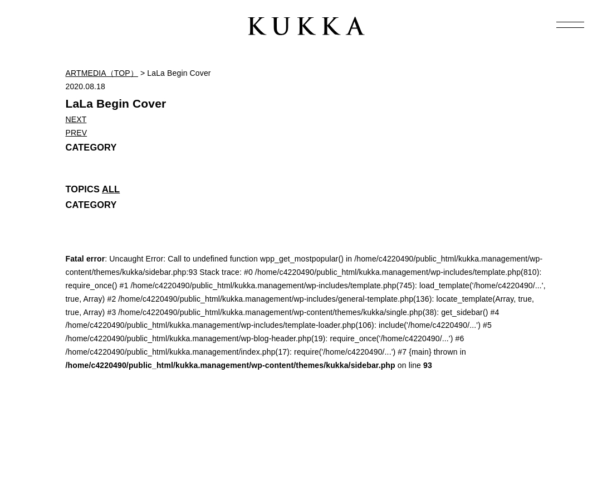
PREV (76, 132)
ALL (111, 189)
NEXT (76, 119)
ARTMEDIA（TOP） (102, 73)
